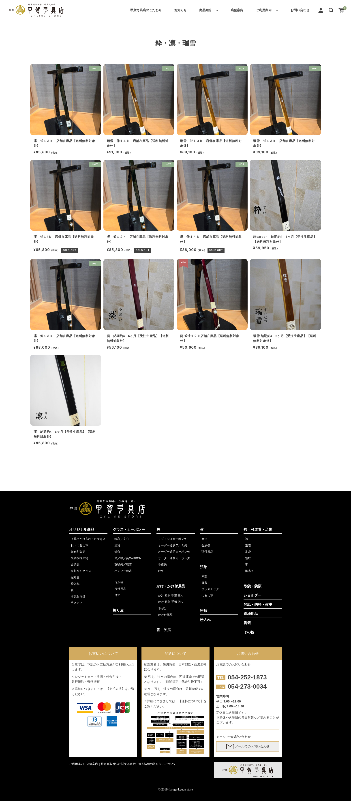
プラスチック (210, 589)
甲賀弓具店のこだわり (146, 10)
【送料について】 (190, 701)
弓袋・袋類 (252, 586)
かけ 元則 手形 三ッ (171, 595)
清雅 (117, 545)
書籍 (247, 623)
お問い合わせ (300, 10)
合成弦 (205, 545)
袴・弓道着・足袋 (258, 529)
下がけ (162, 608)
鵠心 (117, 551)
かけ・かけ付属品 (170, 586)
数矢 (161, 571)
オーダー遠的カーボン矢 (174, 558)
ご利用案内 (264, 10)
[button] (331, 10)
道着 (248, 545)
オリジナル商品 (81, 529)
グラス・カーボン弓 (129, 529)
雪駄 (248, 558)
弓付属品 (120, 589)
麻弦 (204, 539)
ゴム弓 (118, 582)
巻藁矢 (162, 564)
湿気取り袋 (78, 596)
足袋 (248, 551)
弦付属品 (207, 551)
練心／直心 (121, 539)
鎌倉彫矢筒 (78, 551)
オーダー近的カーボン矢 (174, 551)
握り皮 (75, 577)
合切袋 (75, 564)
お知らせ (180, 10)
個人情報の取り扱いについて (157, 764)
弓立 (117, 595)
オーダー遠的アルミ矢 (172, 545)
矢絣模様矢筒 (79, 558)
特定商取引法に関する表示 (118, 764)
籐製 (204, 582)
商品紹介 (205, 10)
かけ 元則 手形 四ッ (171, 601)
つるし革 (207, 595)
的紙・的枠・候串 (258, 604)
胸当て (249, 571)
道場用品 (251, 614)
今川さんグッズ (81, 571)
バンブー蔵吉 (123, 571)
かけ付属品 (165, 614)
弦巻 (203, 567)
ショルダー (252, 595)
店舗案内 (237, 10)
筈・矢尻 (163, 630)
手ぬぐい (76, 603)
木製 (204, 576)
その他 (249, 632)
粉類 (203, 610)
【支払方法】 (115, 689)
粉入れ (75, 583)
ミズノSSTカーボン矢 (172, 539)
